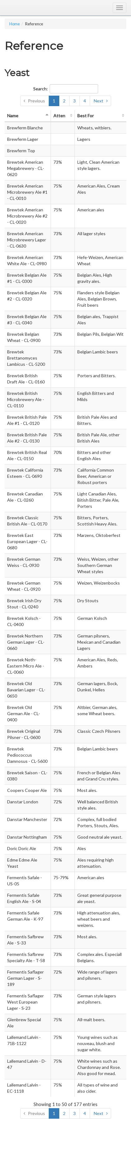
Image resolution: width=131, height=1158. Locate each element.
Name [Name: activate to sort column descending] (12, 115)
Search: (65, 88)
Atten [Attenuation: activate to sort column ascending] (59, 115)
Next (98, 100)
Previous (36, 100)
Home (14, 23)
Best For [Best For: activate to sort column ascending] (85, 115)
